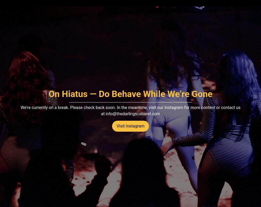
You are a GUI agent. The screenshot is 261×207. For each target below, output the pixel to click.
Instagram (173, 107)
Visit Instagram (130, 126)
